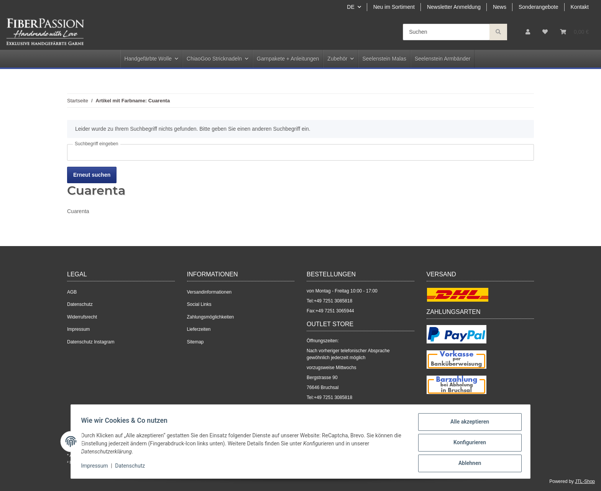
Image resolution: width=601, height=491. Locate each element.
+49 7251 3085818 (333, 301)
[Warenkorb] (574, 32)
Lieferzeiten (199, 329)
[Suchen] (446, 32)
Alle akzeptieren (467, 424)
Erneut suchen (91, 175)
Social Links (199, 304)
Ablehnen (467, 464)
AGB (72, 292)
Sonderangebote (538, 7)
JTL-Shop (585, 481)
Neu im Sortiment (394, 7)
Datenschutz (80, 304)
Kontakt (580, 7)
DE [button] (350, 7)
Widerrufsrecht (82, 317)
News (499, 7)
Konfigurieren (467, 444)
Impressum (78, 329)
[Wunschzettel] (545, 32)
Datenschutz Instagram (90, 342)
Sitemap (195, 342)
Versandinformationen (209, 292)
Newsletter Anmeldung (454, 7)
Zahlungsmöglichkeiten (210, 317)
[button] (527, 32)
